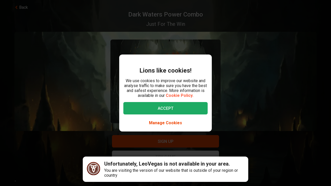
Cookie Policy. (179, 95)
